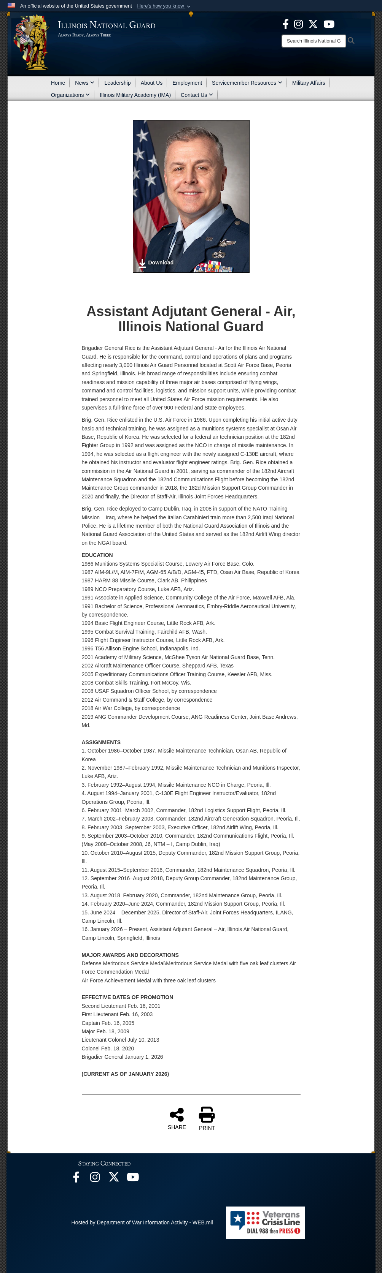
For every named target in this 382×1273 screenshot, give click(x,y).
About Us (152, 83)
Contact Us (197, 95)
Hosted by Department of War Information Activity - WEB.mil (142, 1222)
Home (58, 83)
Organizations (70, 95)
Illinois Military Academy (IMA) (135, 95)
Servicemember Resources (247, 83)
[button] (164, 6)
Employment (187, 83)
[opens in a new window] (313, 24)
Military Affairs (308, 83)
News (84, 83)
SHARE (177, 1118)
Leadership (117, 83)
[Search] (314, 41)
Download (156, 263)
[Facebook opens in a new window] (286, 24)
